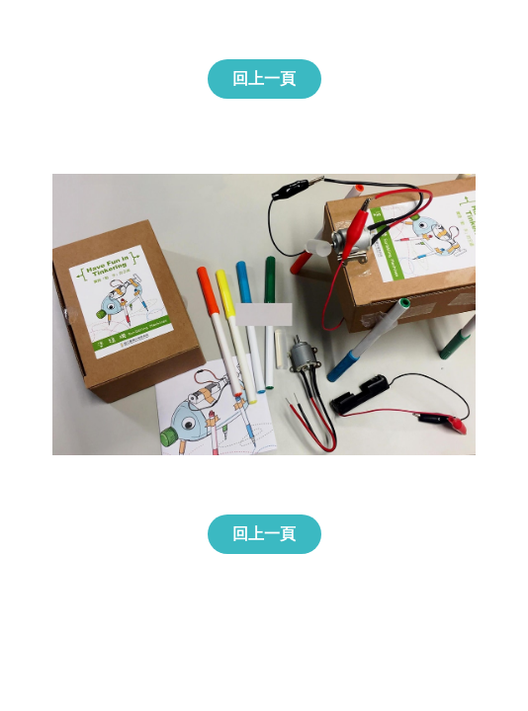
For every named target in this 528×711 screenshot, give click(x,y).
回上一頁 (264, 78)
